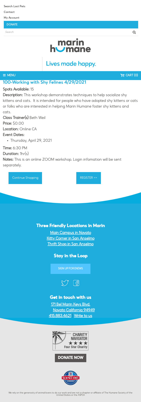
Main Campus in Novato (70, 233)
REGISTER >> (88, 177)
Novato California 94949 (74, 310)
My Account (11, 18)
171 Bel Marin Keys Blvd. (70, 305)
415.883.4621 (60, 316)
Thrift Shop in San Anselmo (70, 244)
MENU (9, 75)
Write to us (83, 316)
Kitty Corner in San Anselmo (70, 239)
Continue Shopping (25, 177)
